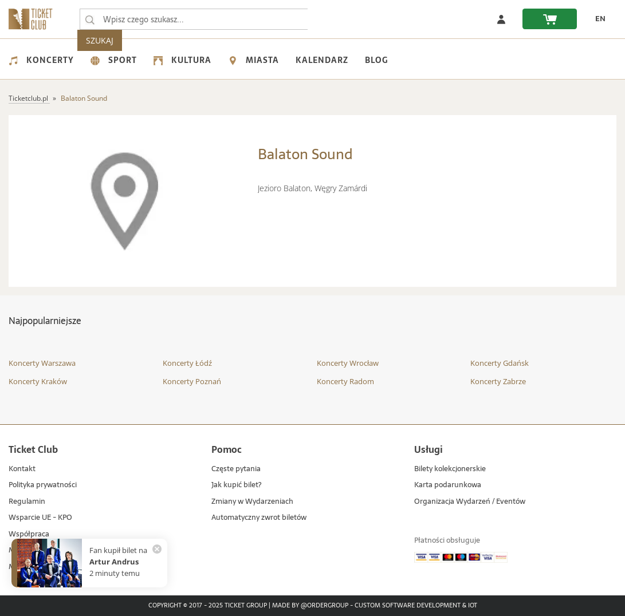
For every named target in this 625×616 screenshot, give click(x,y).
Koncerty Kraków (38, 381)
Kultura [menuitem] (182, 60)
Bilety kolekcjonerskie (450, 469)
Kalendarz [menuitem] (322, 60)
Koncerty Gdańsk (499, 363)
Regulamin (27, 501)
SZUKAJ (331, 19)
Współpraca (29, 534)
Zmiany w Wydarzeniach (252, 501)
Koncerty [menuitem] (41, 60)
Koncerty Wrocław (348, 363)
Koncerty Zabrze (498, 381)
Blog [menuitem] (376, 60)
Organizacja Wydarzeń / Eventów (469, 501)
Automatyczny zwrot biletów (258, 517)
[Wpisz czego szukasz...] (90, 19)
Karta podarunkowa (447, 485)
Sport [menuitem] (114, 60)
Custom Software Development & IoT (416, 605)
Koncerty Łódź (187, 363)
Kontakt (22, 469)
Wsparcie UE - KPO (40, 517)
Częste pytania (236, 469)
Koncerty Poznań (192, 381)
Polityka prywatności (43, 485)
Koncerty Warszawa (42, 363)
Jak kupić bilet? (236, 485)
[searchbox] (194, 19)
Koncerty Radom (345, 381)
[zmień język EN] (596, 19)
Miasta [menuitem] (253, 60)
